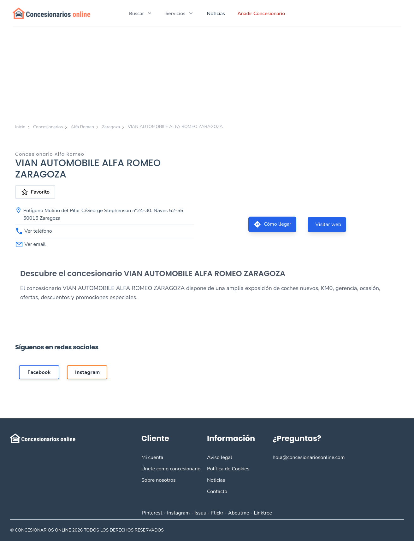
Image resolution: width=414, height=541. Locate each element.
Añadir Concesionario (261, 13)
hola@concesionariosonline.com (309, 457)
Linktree (263, 512)
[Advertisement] (207, 74)
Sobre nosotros (158, 480)
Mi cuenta (152, 457)
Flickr (217, 512)
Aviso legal (219, 457)
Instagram (178, 512)
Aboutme (238, 512)
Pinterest (152, 512)
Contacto (217, 491)
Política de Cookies (228, 468)
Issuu (200, 512)
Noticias (216, 13)
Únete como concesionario (170, 468)
